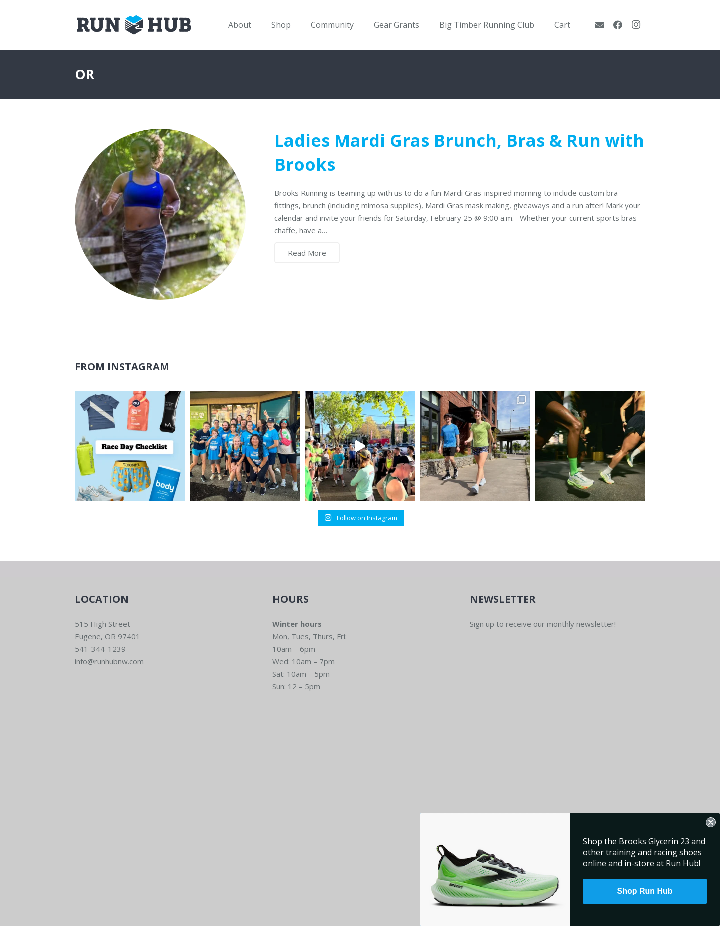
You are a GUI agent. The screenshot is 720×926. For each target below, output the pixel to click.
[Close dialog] (711, 823)
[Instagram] (636, 25)
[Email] (600, 25)
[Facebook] (618, 25)
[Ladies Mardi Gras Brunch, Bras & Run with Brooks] (160, 214)
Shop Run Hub (644, 891)
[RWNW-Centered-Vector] (134, 25)
